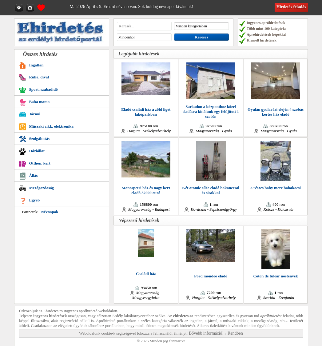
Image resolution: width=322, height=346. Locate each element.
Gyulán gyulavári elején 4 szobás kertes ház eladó (276, 112)
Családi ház (146, 273)
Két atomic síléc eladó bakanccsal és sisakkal (210, 190)
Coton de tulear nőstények (275, 276)
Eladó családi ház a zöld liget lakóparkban (145, 112)
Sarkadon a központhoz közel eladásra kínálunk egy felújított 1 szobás (210, 111)
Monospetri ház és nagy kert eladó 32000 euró (146, 190)
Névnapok (49, 211)
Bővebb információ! (206, 333)
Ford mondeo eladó (210, 276)
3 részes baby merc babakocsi (275, 187)
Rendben (235, 333)
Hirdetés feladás (291, 7)
